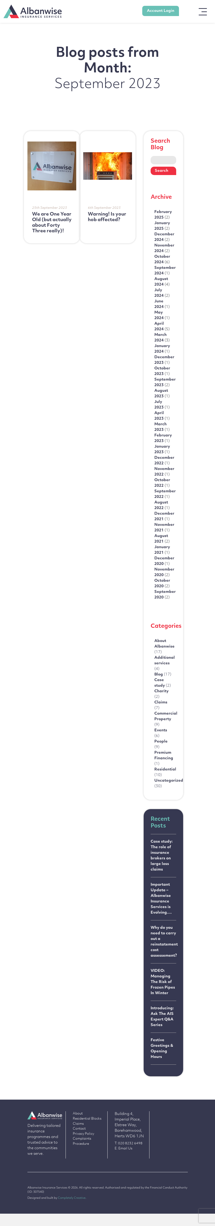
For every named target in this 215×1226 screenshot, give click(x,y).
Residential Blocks (87, 1131)
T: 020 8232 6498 (128, 1156)
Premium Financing (163, 768)
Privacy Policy (83, 1146)
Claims (78, 1136)
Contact (79, 1141)
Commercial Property (165, 729)
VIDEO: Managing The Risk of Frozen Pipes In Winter (163, 994)
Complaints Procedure (82, 1153)
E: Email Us (123, 1161)
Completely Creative (72, 1210)
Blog (162, 683)
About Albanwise (164, 655)
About (78, 1126)
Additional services (164, 672)
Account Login (160, 11)
